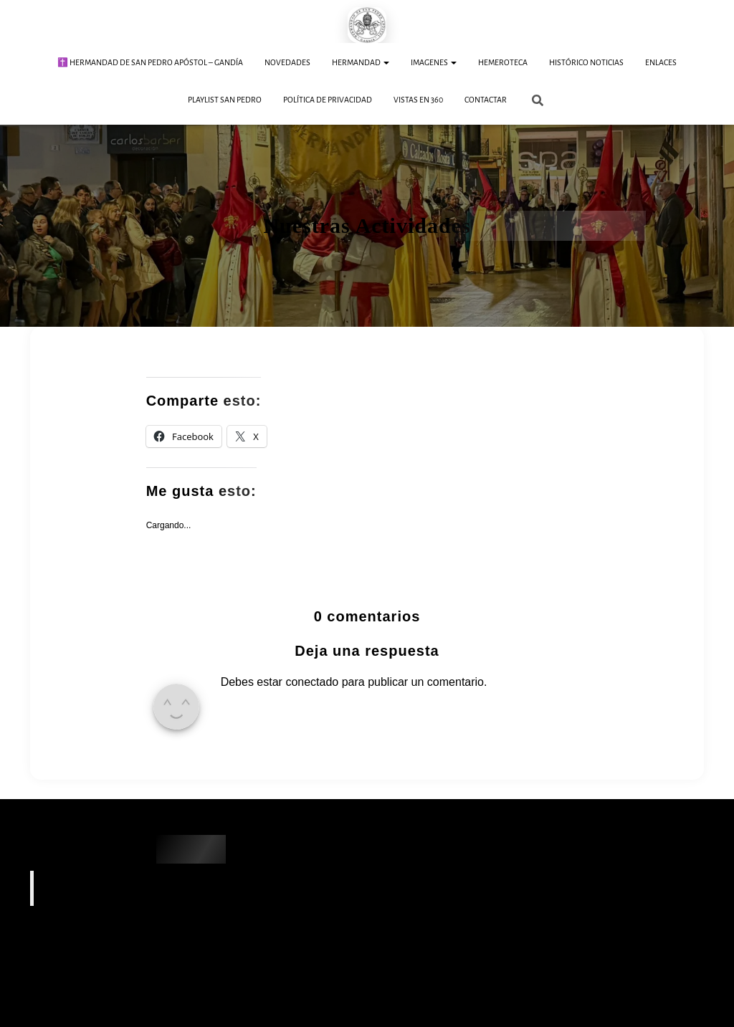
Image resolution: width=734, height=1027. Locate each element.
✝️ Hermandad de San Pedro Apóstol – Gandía (150, 62)
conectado (311, 681)
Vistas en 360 (418, 99)
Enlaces (661, 62)
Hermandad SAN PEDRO (110, 887)
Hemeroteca (503, 62)
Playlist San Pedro (225, 99)
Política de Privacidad (327, 99)
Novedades (287, 62)
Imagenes (434, 62)
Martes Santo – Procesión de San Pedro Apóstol (126, 993)
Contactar (485, 99)
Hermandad (360, 62)
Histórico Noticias (586, 62)
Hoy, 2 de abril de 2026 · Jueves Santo (103, 966)
